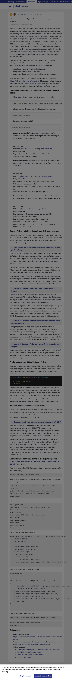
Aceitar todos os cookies (43, 676)
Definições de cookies (25, 676)
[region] (36, 672)
